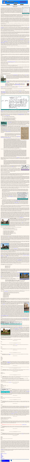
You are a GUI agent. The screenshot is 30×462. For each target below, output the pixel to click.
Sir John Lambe (3, 137)
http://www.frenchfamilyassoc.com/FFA (4, 315)
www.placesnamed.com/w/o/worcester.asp (11, 61)
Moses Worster (21, 39)
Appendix (2, 449)
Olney (27, 74)
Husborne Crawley (15, 248)
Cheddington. (2, 456)
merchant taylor (3, 92)
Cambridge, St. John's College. (4, 453)
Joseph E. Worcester (16, 202)
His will (16, 344)
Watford (19, 272)
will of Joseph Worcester (24, 318)
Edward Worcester (5, 41)
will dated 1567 (8, 362)
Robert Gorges (2, 110)
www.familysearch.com (7, 115)
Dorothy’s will (12, 413)
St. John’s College (20, 86)
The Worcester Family (15, 74)
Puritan (12, 166)
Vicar (25, 74)
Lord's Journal (18, 157)
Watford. (1, 455)
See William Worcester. (24, 424)
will (22, 222)
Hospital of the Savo (20, 327)
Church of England (2, 458)
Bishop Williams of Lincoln (8, 137)
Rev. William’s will (21, 217)
